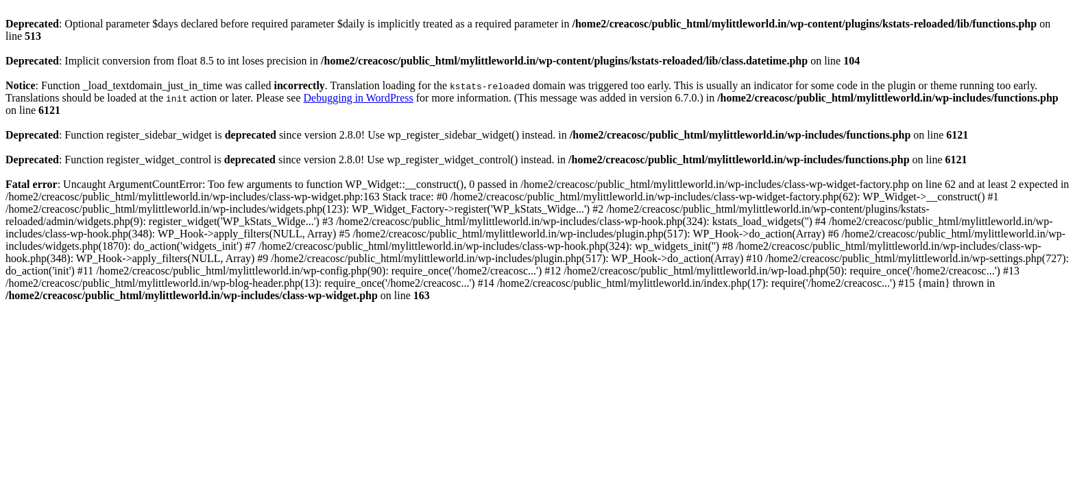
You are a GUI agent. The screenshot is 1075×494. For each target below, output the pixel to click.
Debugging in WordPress (358, 98)
